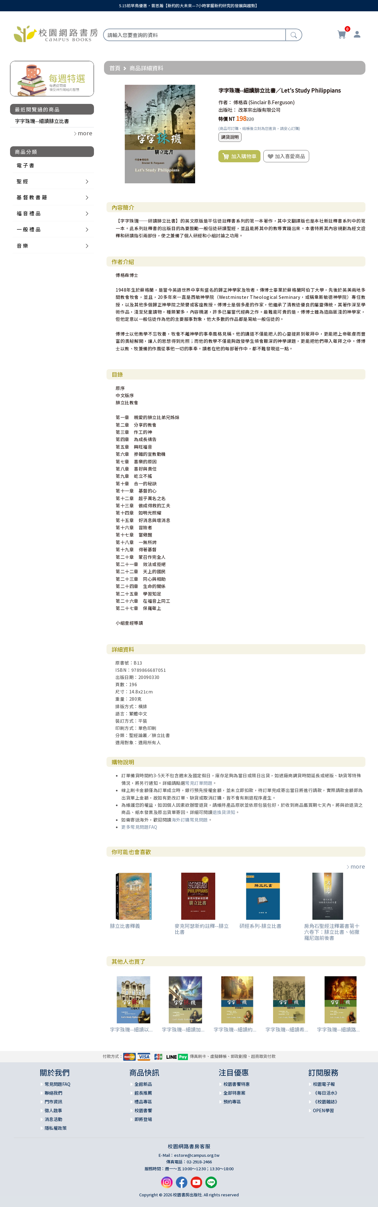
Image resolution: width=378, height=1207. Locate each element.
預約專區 (232, 1101)
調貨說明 (230, 137)
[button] (204, 90)
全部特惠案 (234, 1093)
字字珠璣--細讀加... (183, 1029)
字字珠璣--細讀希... (287, 1029)
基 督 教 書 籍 (32, 197)
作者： (225, 102)
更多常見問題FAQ (139, 827)
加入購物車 (239, 156)
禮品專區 (143, 1101)
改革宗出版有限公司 (259, 109)
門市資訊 (53, 1101)
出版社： (227, 109)
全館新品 (143, 1084)
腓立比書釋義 (125, 925)
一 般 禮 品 (29, 229)
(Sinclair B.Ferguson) (272, 102)
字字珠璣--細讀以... (131, 1029)
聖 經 (22, 181)
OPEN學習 (323, 1110)
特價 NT (226, 119)
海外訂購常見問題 (190, 819)
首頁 (115, 68)
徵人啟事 (53, 1110)
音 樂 (22, 245)
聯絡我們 (53, 1093)
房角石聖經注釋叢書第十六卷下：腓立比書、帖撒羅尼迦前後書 (331, 931)
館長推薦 (143, 1093)
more (355, 866)
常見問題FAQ (57, 1084)
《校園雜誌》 (326, 1101)
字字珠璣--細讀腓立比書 (42, 121)
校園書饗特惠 (236, 1084)
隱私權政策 (56, 1128)
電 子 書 (25, 165)
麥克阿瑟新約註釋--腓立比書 (202, 928)
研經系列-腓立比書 (260, 925)
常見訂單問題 (198, 783)
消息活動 (53, 1119)
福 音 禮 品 (29, 213)
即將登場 (143, 1119)
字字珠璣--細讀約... (235, 1029)
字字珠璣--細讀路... (338, 1029)
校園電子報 (324, 1084)
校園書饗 (143, 1110)
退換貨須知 (223, 812)
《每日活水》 (326, 1093)
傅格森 (240, 102)
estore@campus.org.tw (197, 1155)
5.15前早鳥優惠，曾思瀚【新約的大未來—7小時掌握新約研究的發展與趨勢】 (189, 5)
